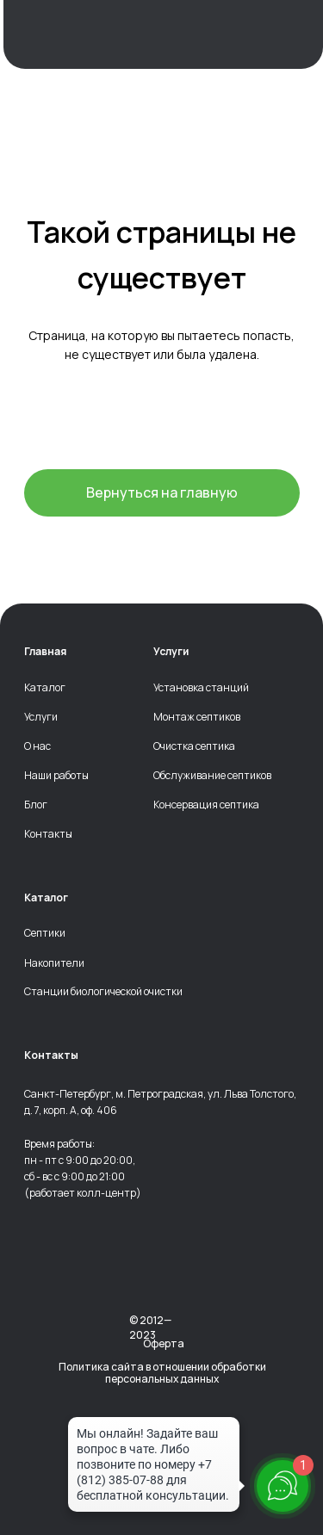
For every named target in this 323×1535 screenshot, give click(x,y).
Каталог (44, 688)
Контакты (48, 834)
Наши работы (56, 776)
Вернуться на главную (162, 492)
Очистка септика (194, 746)
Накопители (54, 963)
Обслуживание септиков (212, 776)
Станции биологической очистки (103, 992)
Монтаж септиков (196, 717)
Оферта (163, 1343)
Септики (44, 933)
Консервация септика (206, 805)
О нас (37, 746)
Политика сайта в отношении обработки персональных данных (162, 1373)
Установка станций (201, 688)
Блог (35, 805)
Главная (45, 652)
